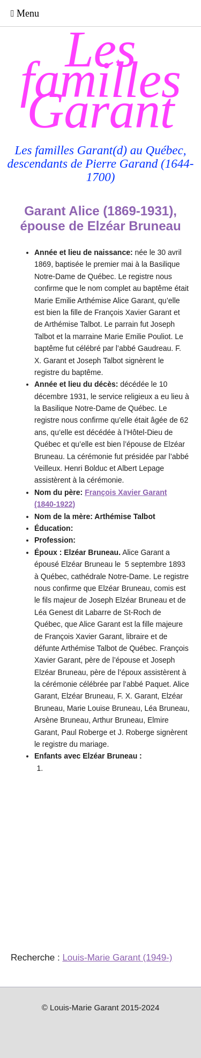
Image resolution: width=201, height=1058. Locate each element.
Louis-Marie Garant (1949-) (117, 957)
